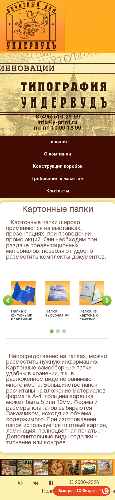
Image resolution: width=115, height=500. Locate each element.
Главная (57, 142)
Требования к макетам (57, 179)
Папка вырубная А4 (57, 313)
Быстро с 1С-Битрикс (78, 491)
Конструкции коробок (57, 167)
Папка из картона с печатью (88, 315)
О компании (57, 154)
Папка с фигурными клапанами (21, 315)
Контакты (57, 191)
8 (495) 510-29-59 (58, 117)
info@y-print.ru (57, 122)
